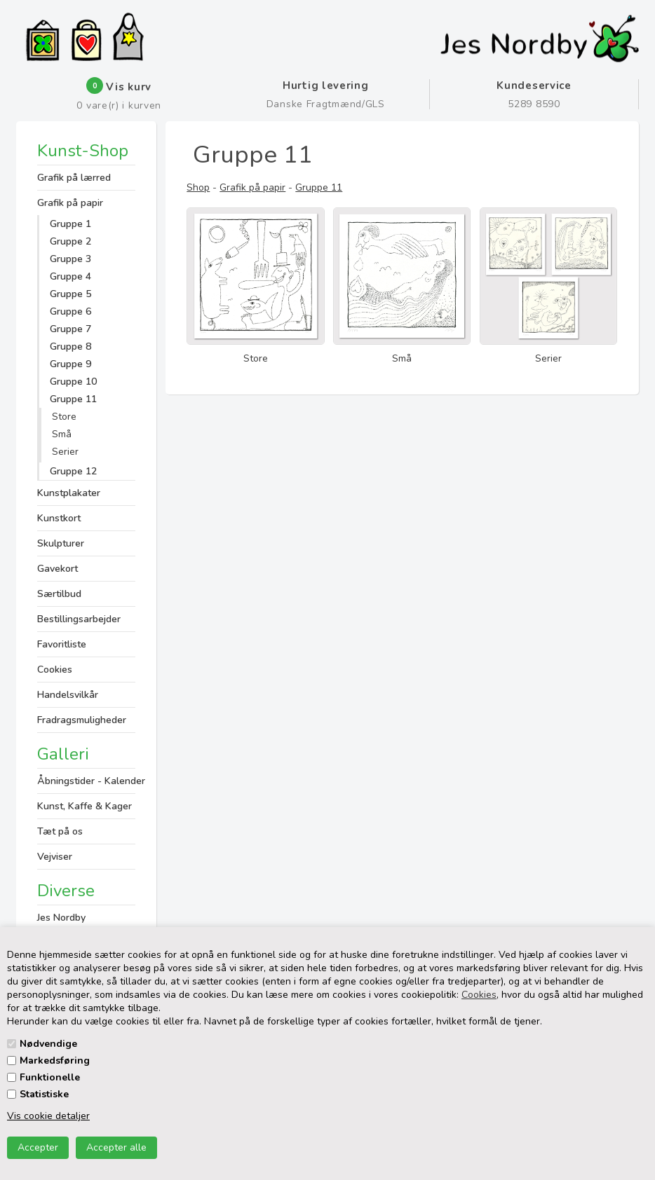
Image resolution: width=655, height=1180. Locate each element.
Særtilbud (59, 594)
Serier (65, 451)
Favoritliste (61, 644)
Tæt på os (60, 831)
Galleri (63, 754)
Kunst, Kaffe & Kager (84, 806)
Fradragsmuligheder (81, 720)
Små (62, 434)
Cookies (479, 994)
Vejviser (54, 856)
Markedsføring (55, 1060)
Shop (198, 187)
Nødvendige (48, 1043)
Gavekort (57, 568)
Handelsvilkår (67, 694)
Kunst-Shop (82, 152)
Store (64, 416)
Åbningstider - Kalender (86, 781)
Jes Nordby (61, 917)
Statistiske (44, 1094)
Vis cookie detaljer (48, 1116)
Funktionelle (50, 1077)
